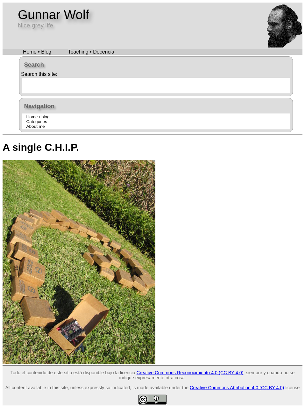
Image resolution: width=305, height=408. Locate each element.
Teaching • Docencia (91, 52)
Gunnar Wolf (53, 15)
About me (35, 126)
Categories (36, 121)
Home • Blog (37, 52)
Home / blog (37, 116)
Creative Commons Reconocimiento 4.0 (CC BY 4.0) (190, 372)
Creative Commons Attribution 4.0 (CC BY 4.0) (237, 387)
